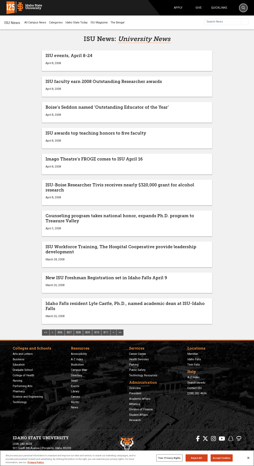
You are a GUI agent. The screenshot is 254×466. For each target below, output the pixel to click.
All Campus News (35, 22)
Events (75, 386)
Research (135, 420)
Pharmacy (19, 391)
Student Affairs (138, 414)
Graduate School (23, 370)
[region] (127, 458)
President (135, 393)
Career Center (137, 354)
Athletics (134, 404)
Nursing (17, 380)
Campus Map (79, 370)
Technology (20, 402)
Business (18, 359)
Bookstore (77, 364)
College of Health (23, 375)
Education (19, 364)
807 (69, 332)
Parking (133, 364)
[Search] (243, 8)
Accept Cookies (222, 457)
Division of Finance (141, 409)
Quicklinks (219, 7)
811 (106, 332)
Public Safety (137, 370)
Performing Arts (22, 386)
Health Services (139, 359)
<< (45, 332)
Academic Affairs (139, 398)
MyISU (75, 402)
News (74, 407)
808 (78, 332)
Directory (76, 375)
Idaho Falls (194, 359)
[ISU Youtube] (222, 438)
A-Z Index (77, 359)
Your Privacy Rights (169, 457)
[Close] (248, 458)
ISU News (12, 22)
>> (120, 332)
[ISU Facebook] (198, 438)
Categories (56, 22)
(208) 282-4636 (197, 393)
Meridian (192, 354)
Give (199, 7)
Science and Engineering (28, 396)
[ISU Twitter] (205, 438)
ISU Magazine (99, 22)
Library (75, 391)
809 (87, 332)
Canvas (75, 396)
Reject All (196, 457)
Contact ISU (194, 388)
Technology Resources (143, 375)
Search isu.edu (196, 382)
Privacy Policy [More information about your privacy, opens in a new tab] (36, 462)
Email (74, 380)
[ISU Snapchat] (231, 438)
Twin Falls (193, 364)
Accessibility (79, 354)
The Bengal (117, 22)
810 (96, 332)
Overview (135, 388)
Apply (178, 7)
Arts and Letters (23, 354)
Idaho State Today (76, 22)
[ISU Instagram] (213, 438)
